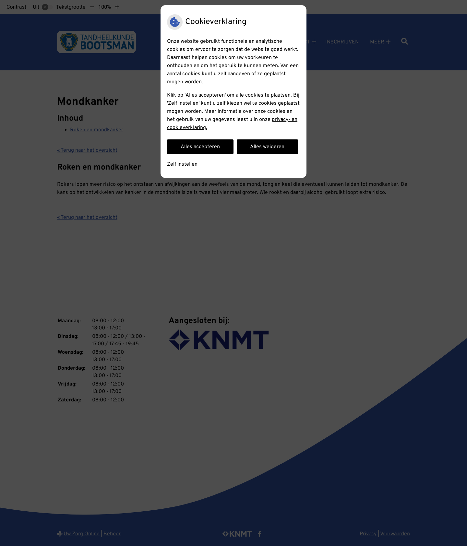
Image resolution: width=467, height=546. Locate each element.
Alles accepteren (200, 147)
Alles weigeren (267, 147)
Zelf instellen (182, 164)
